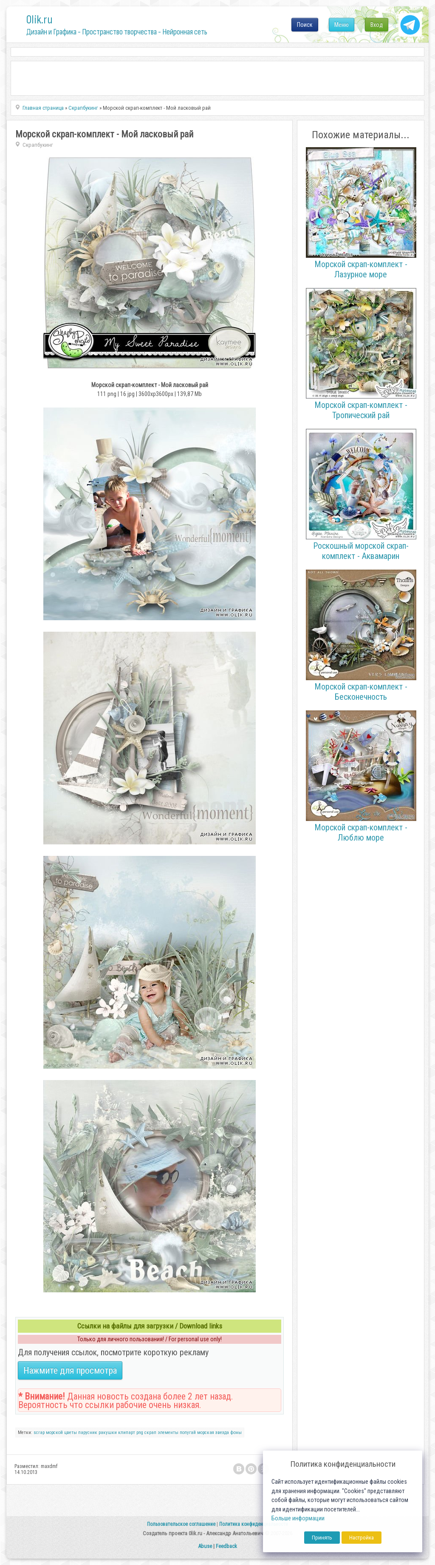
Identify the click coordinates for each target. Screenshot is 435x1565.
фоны (236, 1432)
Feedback (226, 1546)
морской (54, 1432)
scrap (39, 1432)
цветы (70, 1432)
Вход (376, 24)
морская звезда (213, 1432)
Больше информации (298, 1518)
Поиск (305, 24)
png (139, 1432)
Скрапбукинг (38, 145)
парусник (87, 1432)
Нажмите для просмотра (70, 1370)
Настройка (361, 1537)
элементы (168, 1432)
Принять (322, 1537)
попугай (188, 1432)
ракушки (108, 1432)
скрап (150, 1432)
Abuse (205, 1546)
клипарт (126, 1432)
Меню (341, 24)
